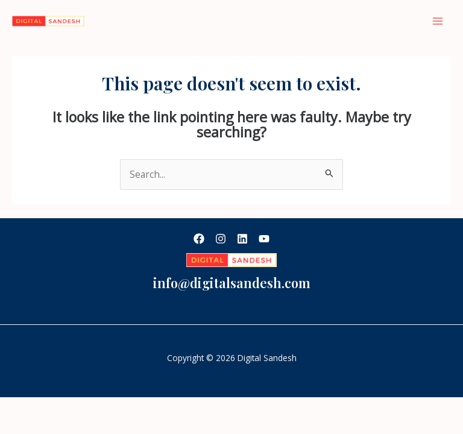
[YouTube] (264, 238)
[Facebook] (199, 238)
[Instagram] (220, 238)
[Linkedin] (242, 238)
